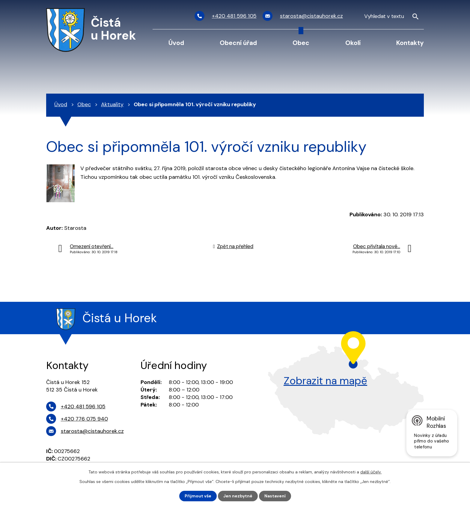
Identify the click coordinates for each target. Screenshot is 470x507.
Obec (301, 43)
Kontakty (410, 43)
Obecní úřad (238, 43)
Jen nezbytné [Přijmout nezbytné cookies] (237, 496)
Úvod (176, 43)
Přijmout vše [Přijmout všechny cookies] (198, 496)
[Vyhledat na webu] (391, 16)
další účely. (371, 472)
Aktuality (112, 104)
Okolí (353, 43)
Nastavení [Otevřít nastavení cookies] (275, 496)
